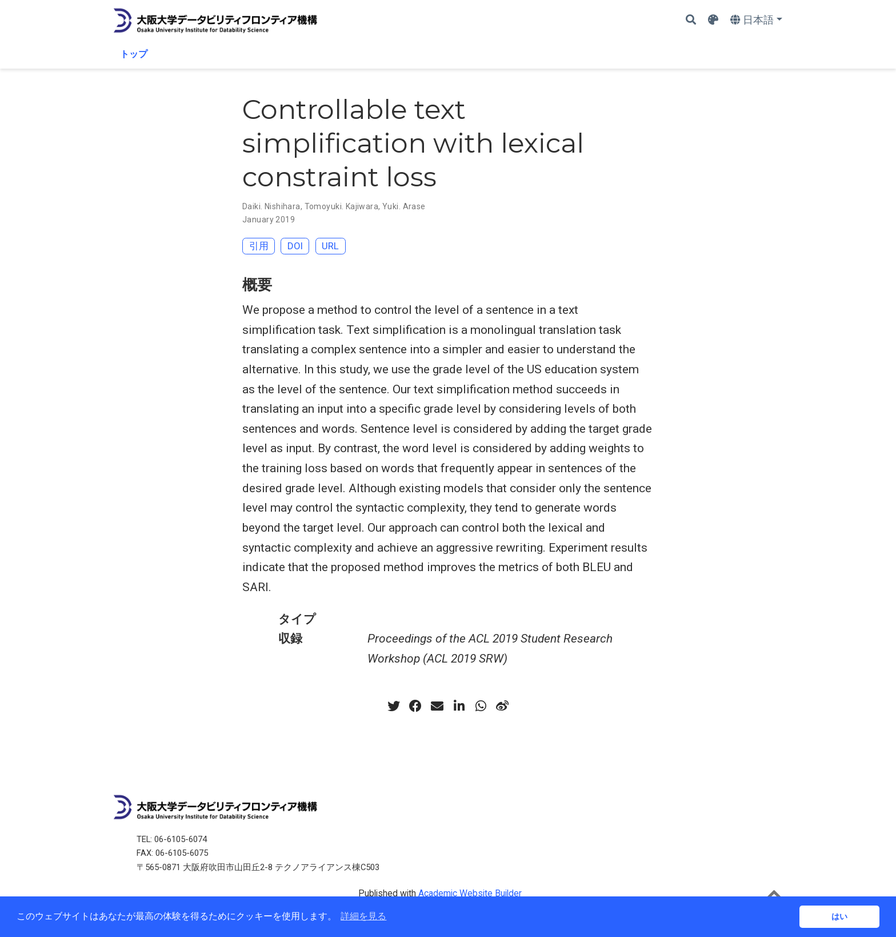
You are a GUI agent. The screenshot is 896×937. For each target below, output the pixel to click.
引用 (259, 246)
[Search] (691, 20)
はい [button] (839, 916)
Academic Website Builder (470, 893)
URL (330, 246)
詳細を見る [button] (363, 916)
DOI (295, 246)
